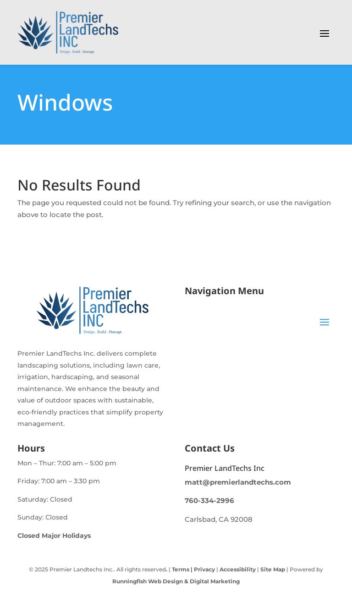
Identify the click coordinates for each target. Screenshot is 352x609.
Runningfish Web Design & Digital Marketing (176, 581)
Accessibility (238, 569)
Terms (180, 569)
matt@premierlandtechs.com (238, 482)
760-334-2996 (209, 500)
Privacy (203, 569)
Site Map (272, 569)
